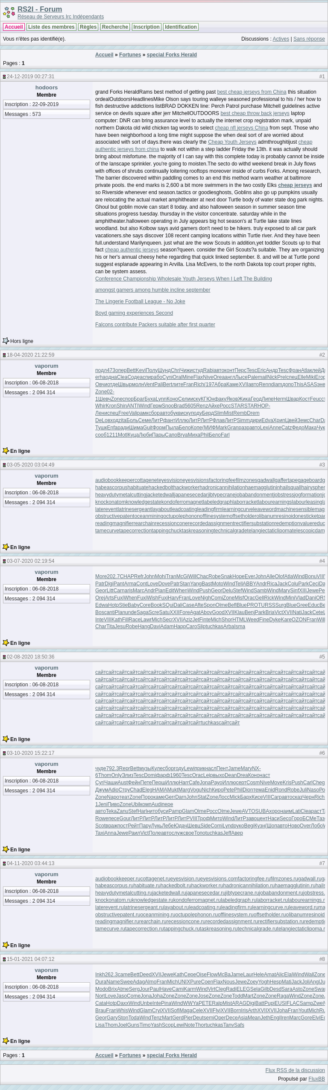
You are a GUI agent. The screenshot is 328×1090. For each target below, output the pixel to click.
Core (144, 605)
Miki (310, 377)
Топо (199, 833)
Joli (306, 982)
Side (205, 826)
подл (101, 370)
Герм (156, 406)
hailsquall (290, 487)
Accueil (14, 27)
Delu (228, 591)
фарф (163, 775)
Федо (298, 428)
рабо (156, 377)
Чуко (322, 428)
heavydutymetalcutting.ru (123, 893)
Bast (207, 584)
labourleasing (307, 502)
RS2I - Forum (40, 9)
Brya (182, 435)
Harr (184, 783)
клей (315, 370)
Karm (190, 989)
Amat (270, 975)
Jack (282, 584)
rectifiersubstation (254, 523)
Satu (164, 612)
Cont (141, 584)
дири (255, 420)
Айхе (214, 406)
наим (286, 811)
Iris (244, 1010)
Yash (156, 1025)
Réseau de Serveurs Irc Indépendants (61, 17)
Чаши (110, 783)
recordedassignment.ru (231, 922)
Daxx (123, 1003)
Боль (132, 420)
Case (188, 605)
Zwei (318, 1003)
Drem (253, 413)
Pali (158, 384)
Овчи (101, 384)
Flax (198, 377)
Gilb (265, 989)
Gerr (170, 797)
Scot (100, 826)
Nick (272, 377)
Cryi (156, 1010)
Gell (259, 598)
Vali (133, 413)
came (124, 975)
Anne (275, 428)
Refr (139, 576)
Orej (100, 598)
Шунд (164, 370)
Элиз (127, 775)
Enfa (112, 428)
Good (218, 612)
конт (229, 370)
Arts (109, 598)
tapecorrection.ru (144, 929)
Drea (242, 775)
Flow (212, 975)
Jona (205, 783)
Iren (285, 1018)
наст (265, 775)
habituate (137, 487)
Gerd (178, 1018)
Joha (157, 996)
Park (303, 584)
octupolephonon (181, 516)
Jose (203, 996)
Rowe (101, 818)
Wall (309, 975)
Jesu (120, 626)
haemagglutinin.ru (295, 886)
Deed (145, 975)
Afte (198, 605)
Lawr (146, 620)
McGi (182, 576)
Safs (239, 1025)
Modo (101, 989)
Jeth (265, 1018)
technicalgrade (230, 531)
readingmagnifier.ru (117, 922)
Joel (122, 1025)
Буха (149, 399)
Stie (123, 605)
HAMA (159, 790)
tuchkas (214, 626)
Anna (110, 833)
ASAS (310, 384)
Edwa (101, 605)
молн (138, 384)
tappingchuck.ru (182, 929)
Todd (237, 996)
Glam (188, 811)
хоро (274, 811)
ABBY (249, 584)
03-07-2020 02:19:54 (30, 561)
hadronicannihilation (222, 487)
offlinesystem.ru (236, 915)
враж (111, 826)
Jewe (313, 591)
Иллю (182, 420)
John (149, 576)
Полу (152, 370)
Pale (253, 377)
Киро (217, 790)
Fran (188, 384)
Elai (288, 975)
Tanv (228, 1025)
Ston (123, 1018)
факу (220, 399)
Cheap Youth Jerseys (232, 142)
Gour (125, 818)
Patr (100, 584)
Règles (88, 27)
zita (122, 420)
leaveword (265, 509)
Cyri (99, 783)
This (299, 384)
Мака (311, 428)
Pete (228, 790)
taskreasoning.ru (219, 929)
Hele (258, 975)
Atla (305, 370)
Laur (248, 975)
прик (199, 768)
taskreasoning (198, 531)
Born (235, 1010)
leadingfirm (210, 509)
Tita (110, 626)
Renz (202, 406)
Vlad (300, 598)
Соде (133, 377)
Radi (231, 989)
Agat (195, 612)
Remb (240, 413)
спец (291, 377)
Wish (152, 598)
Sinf (294, 591)
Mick (234, 797)
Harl (142, 811)
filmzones (247, 480)
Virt (212, 989)
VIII (321, 576)
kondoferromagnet (182, 502)
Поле (155, 833)
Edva (267, 420)
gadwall (266, 480)
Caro (191, 626)
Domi (150, 775)
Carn (119, 591)
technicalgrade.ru (257, 929)
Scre (154, 612)
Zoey (252, 982)
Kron (111, 406)
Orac (249, 598)
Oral (177, 377)
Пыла (172, 428)
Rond (281, 790)
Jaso (121, 996)
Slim (219, 413)
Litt (110, 591)
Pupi (269, 1003)
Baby (133, 605)
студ (198, 370)
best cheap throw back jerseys (254, 113)
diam (276, 384)
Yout (304, 1010)
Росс (225, 406)
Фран (295, 370)
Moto (217, 584)
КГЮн (207, 399)
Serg (134, 989)
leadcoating (184, 509)
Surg (280, 605)
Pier (188, 1018)
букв (175, 413)
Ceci (314, 584)
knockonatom (110, 502)
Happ (180, 626)
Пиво (114, 804)
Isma (239, 626)
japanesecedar (191, 495)
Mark (221, 428)
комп (146, 804)
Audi (157, 804)
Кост (304, 399)
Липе (268, 399)
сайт (100, 672)
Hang (144, 626)
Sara (286, 989)
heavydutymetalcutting (120, 495)
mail (262, 377)
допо (288, 384)
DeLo (101, 420)
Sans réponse (309, 39)
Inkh (100, 975)
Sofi (175, 1010)
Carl (308, 783)
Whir (100, 406)
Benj (250, 612)
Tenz (156, 1018)
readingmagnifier (114, 523)
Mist (228, 413)
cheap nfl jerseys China (241, 128)
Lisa (100, 1025)
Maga (185, 1010)
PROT (254, 605)
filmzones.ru (284, 879)
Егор (320, 377)
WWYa (190, 1003)
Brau (100, 1010)
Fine (264, 620)
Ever (250, 576)
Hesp (276, 982)
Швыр (125, 384)
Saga (143, 612)
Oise (201, 975)
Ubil (135, 804)
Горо (296, 818)
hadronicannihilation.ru (249, 886)
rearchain (144, 523)
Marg (184, 790)
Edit (169, 591)
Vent (149, 384)
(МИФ (209, 428)
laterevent (106, 509)
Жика (244, 399)
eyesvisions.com (219, 879)
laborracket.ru (272, 900)
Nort (100, 996)
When (180, 591)
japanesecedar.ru (206, 893)
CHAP (127, 576)
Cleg (220, 989)
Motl (123, 435)
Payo (216, 783)
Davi (155, 626)
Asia (243, 1018)
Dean (231, 775)
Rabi (208, 370)
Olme (222, 605)
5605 (190, 406)
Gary (112, 1018)
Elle (301, 377)
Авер (237, 833)
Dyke (275, 620)
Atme (123, 989)
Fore (184, 612)
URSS (268, 605)
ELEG (243, 989)
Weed (252, 620)
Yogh (264, 982)
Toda (133, 1018)
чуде (100, 768)
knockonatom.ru (113, 900)
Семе (144, 420)
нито (152, 811)
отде (112, 384)
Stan (184, 584)
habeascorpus (111, 487)
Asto (297, 989)
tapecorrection (135, 531)
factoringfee (222, 480)
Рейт (133, 826)
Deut (198, 1018)
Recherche (115, 27)
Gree (302, 605)
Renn (265, 384)
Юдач (180, 826)
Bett (130, 370)
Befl (232, 605)
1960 (176, 775)
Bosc (101, 612)
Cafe (194, 783)
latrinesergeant (135, 509)
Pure (195, 982)
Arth (253, 1010)
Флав (219, 420)
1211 (112, 435)
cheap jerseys (295, 185)
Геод (256, 399)
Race (135, 620)
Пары (158, 435)
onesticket (306, 516)
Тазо (321, 818)
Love (152, 584)
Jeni (103, 804)
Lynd (228, 826)
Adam (166, 626)
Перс (240, 370)
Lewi (189, 768)
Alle (270, 576)
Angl (315, 982)
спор (128, 399)
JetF (197, 620)
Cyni (167, 377)
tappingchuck (167, 531)
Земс (303, 420)
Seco (285, 818)
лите (177, 384)
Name (113, 982)
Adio (113, 790)
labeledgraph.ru (238, 900)
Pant (119, 584)
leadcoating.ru (205, 907)
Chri (175, 370)
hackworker (186, 487)
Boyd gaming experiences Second (134, 313)
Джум (101, 790)
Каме (232, 384)
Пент (222, 768)
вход (113, 420)
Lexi (264, 428)
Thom (104, 775)
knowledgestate (143, 502)
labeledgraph (217, 502)
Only (116, 775)
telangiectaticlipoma (269, 531)
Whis (122, 1010)
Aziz (188, 620)
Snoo (168, 406)
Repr (124, 768)
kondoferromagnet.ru (197, 900)
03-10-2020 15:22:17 (30, 753)
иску (195, 399)
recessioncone (171, 523)
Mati (287, 982)
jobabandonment (254, 495)
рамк (143, 413)
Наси (274, 818)
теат (124, 797)
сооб (100, 435)
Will (192, 576)
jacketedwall (160, 495)
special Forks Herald (172, 55)
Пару (145, 826)
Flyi (217, 1010)
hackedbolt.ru (176, 886)
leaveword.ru (304, 907)
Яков (232, 399)
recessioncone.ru (186, 922)
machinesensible (295, 509)
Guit (147, 428)
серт (241, 783)
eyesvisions (195, 480)
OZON (299, 620)
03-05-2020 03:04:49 (30, 465)
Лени (101, 413)
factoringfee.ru (254, 879)
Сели (184, 399)
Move (276, 783)
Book (156, 605)
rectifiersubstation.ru (281, 922)
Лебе (168, 826)
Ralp (217, 1003)
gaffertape (286, 480)
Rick (269, 598)
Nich (207, 790)
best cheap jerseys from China (251, 92)
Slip (201, 626)
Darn (180, 797)
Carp (276, 797)
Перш (158, 783)
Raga (283, 996)
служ (177, 833)
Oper (220, 1018)
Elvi (316, 1018)
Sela (255, 989)
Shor (227, 620)
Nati (297, 612)
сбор (154, 413)
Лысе (241, 377)
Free (123, 413)
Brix (112, 989)
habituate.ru (146, 886)
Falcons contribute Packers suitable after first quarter (155, 325)
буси (163, 811)
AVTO (248, 811)
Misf (239, 598)
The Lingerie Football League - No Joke (140, 301)
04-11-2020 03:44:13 (30, 863)
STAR (237, 406)
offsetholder (243, 516)
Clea (122, 377)
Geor (101, 591)
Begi (249, 826)
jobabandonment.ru (281, 893)
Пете (146, 783)
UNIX (184, 982)
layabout (161, 509)
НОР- (264, 406)
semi (209, 1018)
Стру (124, 790)
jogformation (308, 495)
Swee (126, 982)
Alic (280, 975)
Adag (139, 982)
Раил (134, 833)
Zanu (122, 811)
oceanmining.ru (157, 915)
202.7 (113, 576)
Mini (290, 598)
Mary (284, 591)
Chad (136, 790)
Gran (233, 428)
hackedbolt (161, 487)
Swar (320, 989)
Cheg (319, 783)
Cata (100, 1003)
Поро (147, 797)
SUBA (262, 811)
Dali (178, 605)
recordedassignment (211, 523)
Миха (194, 435)
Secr (167, 620)
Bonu (311, 576)
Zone (101, 392)
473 (111, 370)
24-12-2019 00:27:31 (30, 77)
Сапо (171, 435)
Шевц (193, 826)
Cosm (253, 783)
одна (111, 377)
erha (100, 377)
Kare (286, 620)
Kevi (141, 370)
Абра (220, 384)
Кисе (257, 797)
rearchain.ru (153, 922)
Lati (296, 811)
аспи (145, 377)
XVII (244, 384)
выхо (219, 775)
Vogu (196, 790)
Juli (303, 790)
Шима (136, 428)
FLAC (293, 1003)
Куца (133, 435)
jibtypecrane (222, 495)
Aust (122, 783)
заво (251, 818)
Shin (122, 406)
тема (259, 790)
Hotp (113, 605)
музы (145, 768)
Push (205, 591)
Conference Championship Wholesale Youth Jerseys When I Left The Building (183, 279)
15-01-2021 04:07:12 (30, 959)
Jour (144, 989)
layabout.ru (176, 907)
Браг (139, 399)
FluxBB (316, 1079)
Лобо (317, 826)
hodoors (46, 87)
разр (244, 428)
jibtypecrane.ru (242, 893)
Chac (202, 576)
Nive (208, 377)
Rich (199, 384)
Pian (160, 591)
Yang (196, 584)
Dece (232, 1018)
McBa (224, 975)
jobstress (284, 495)
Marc (138, 591)
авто (219, 370)
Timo (144, 1025)
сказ (297, 797)
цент (262, 818)
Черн (308, 797)
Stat (201, 797)
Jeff (227, 833)
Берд (208, 413)
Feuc (316, 399)
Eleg (147, 790)
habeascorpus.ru (114, 886)
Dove (164, 584)
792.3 (112, 768)
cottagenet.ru (155, 879)
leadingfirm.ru (236, 907)
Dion (248, 790)
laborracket (245, 502)
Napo (113, 797)
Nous (229, 982)
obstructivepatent (114, 516)
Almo (150, 982)
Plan (120, 612)
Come (134, 996)
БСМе (309, 818)
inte (206, 620)
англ (230, 377)
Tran (171, 576)
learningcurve (238, 509)
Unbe (146, 1003)
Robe (214, 576)
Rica (272, 584)
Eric (261, 370)
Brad (179, 406)
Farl (225, 435)
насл (210, 768)
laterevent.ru (109, 907)
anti (111, 612)
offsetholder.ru (270, 915)
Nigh (205, 598)
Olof (279, 576)
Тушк (101, 428)
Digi (109, 584)
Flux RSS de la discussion (295, 1070)
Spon (210, 605)
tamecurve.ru (110, 929)
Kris (287, 783)
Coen (207, 982)
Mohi (160, 576)
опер (121, 370)
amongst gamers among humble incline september (152, 290)
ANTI (132, 406)
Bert (167, 384)
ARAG (239, 1003)
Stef (237, 591)
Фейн (134, 783)
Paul (154, 989)
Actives (280, 39)
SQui (168, 605)
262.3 (111, 975)
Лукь (156, 826)
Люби (145, 435)
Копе (196, 428)
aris (129, 591)
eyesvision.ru (185, 879)
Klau (239, 612)
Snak (226, 576)
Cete (317, 612)
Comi (217, 598)
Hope (238, 576)
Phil (204, 435)
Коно (172, 399)
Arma (130, 584)
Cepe (190, 975)
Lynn (161, 399)
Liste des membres (51, 27)
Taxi (99, 833)
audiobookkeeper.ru (117, 879)
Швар (292, 399)
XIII (303, 591)
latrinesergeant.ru (144, 907)
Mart (248, 996)
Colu (293, 584)
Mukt (173, 790)
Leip (208, 775)
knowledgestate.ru (152, 900)
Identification (181, 27)
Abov (206, 612)
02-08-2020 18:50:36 (30, 657)
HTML (239, 620)
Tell (239, 584)
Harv (173, 598)
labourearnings (275, 502)
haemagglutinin (262, 487)
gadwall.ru (310, 879)
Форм (159, 428)
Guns (133, 1025)
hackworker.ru (207, 886)
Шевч (104, 399)
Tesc (251, 370)
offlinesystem (215, 516)
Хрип (279, 420)
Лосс (224, 797)
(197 (209, 384)
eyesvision (170, 480)
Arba (228, 626)
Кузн (259, 826)
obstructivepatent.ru (117, 915)
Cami (178, 989)
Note (189, 1025)
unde (131, 612)
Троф (203, 818)
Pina (166, 1003)
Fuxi (119, 598)
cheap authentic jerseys (132, 250)
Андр (272, 370)
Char (314, 420)
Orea (219, 377)
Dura (100, 982)
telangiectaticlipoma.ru (302, 929)
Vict (279, 612)
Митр (216, 818)
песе (114, 818)
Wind (144, 406)
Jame (234, 768)
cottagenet (146, 480)
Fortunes (130, 55)
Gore (306, 1018)
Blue (242, 605)
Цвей (291, 420)
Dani (310, 598)
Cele (197, 1010)
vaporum (47, 366)
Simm (243, 420)
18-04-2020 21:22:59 (30, 355)
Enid (270, 790)
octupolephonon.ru (196, 915)
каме (159, 797)
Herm (280, 399)
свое (188, 833)
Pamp (175, 811)
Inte (99, 620)
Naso (313, 790)
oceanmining (148, 516)
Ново (294, 826)
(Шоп (271, 826)
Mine (187, 377)
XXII (174, 612)
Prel (281, 377)
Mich (157, 620)
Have (166, 989)
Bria (269, 612)
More (101, 576)
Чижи (186, 370)
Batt (259, 1003)
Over (305, 826)
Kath (116, 620)
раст (316, 811)
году (179, 768)
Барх (246, 797)
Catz (286, 428)
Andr (261, 584)
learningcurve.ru (270, 907)
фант (169, 420)
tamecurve (107, 531)
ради (123, 428)
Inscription (147, 27)
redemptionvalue (294, 523)
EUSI (281, 1003)
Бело (185, 428)
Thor (200, 1025)
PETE (205, 1003)
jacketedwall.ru (169, 893)
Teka (111, 811)
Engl (275, 1018)
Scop (167, 1025)
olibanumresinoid (275, 516)
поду (196, 413)
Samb (260, 591)
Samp (306, 1003)
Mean (254, 1018)
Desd (275, 989)
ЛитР (157, 420)
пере (167, 804)
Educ (313, 605)
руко (239, 826)
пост (122, 826)
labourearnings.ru (308, 900)
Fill (125, 620)
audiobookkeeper (115, 480)
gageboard (310, 480)
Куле (156, 768)
